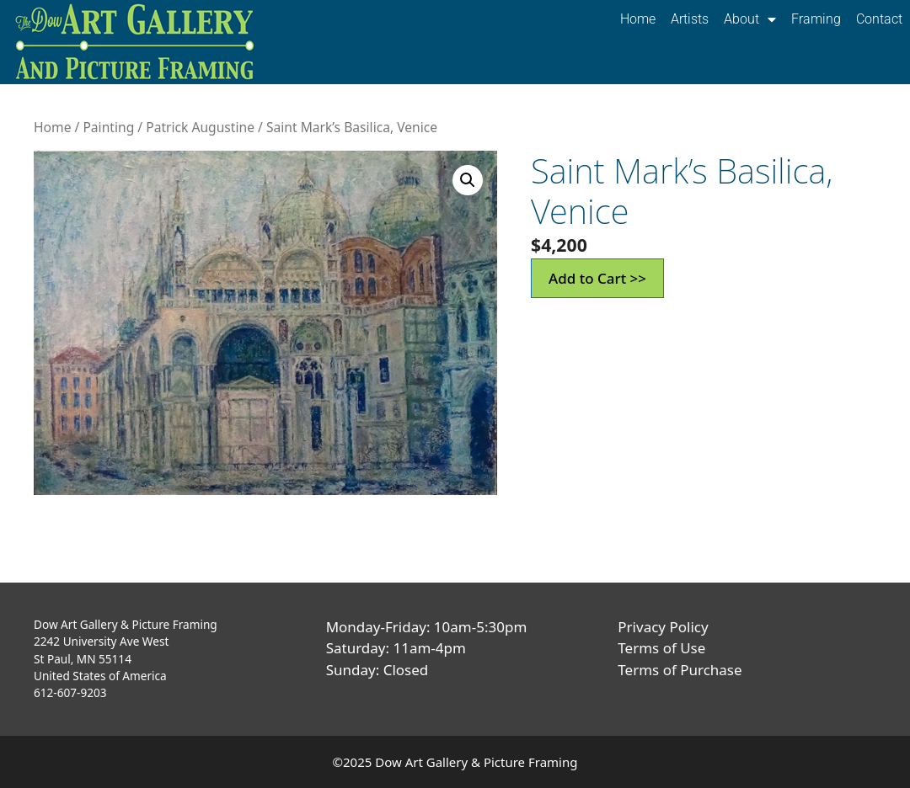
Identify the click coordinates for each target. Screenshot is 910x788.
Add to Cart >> (597, 278)
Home (638, 19)
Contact (879, 19)
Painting (108, 127)
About (750, 19)
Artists (690, 19)
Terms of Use (661, 648)
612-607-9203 (70, 692)
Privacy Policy (663, 626)
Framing (816, 19)
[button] (467, 180)
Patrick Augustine (200, 127)
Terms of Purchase (679, 669)
